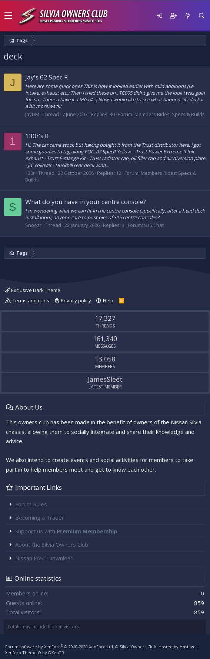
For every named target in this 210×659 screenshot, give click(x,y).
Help (108, 300)
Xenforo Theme (34, 652)
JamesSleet (105, 379)
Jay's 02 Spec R (46, 77)
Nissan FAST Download (44, 558)
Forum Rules (31, 504)
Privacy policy (76, 300)
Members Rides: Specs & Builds (169, 114)
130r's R (37, 136)
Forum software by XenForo (59, 646)
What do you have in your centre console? (85, 201)
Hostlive (188, 646)
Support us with (66, 531)
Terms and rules (31, 300)
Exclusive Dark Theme (32, 290)
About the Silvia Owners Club (51, 544)
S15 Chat (154, 225)
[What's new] (187, 16)
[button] (8, 15)
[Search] (201, 16)
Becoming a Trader (39, 517)
